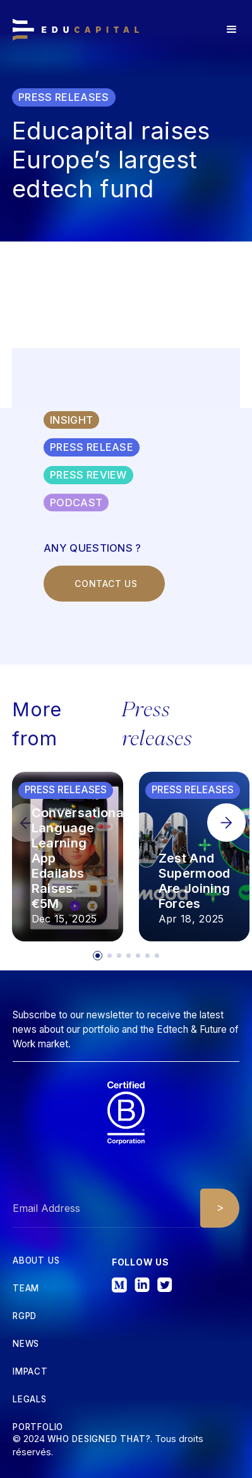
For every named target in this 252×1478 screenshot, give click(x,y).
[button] (231, 29)
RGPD (25, 1316)
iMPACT (30, 1372)
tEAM (26, 1288)
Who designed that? (98, 1439)
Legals (30, 1399)
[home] (76, 29)
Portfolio (38, 1427)
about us (36, 1261)
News (26, 1344)
